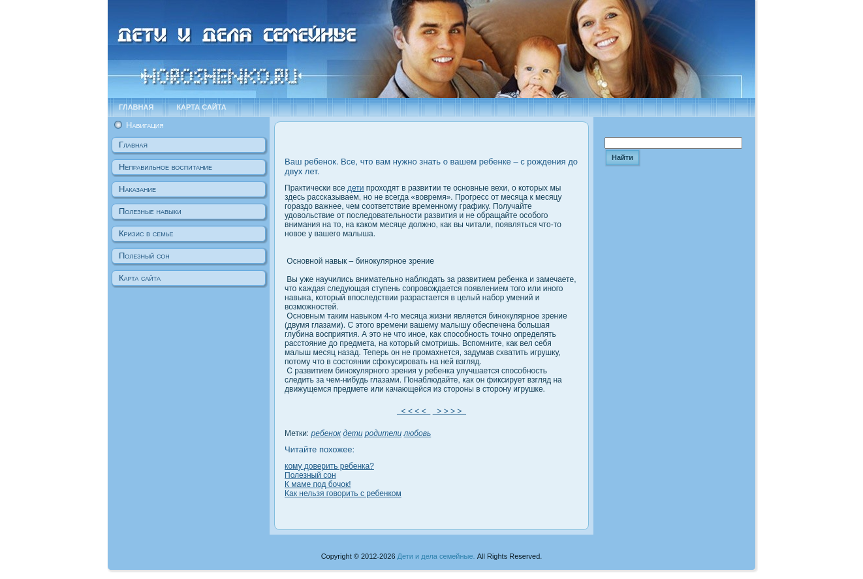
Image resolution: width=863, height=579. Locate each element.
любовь (418, 433)
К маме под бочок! (318, 484)
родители (383, 433)
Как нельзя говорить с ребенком (343, 493)
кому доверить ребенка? (329, 466)
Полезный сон (310, 475)
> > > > (449, 411)
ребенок (326, 433)
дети (355, 188)
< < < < (413, 411)
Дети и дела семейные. (436, 556)
